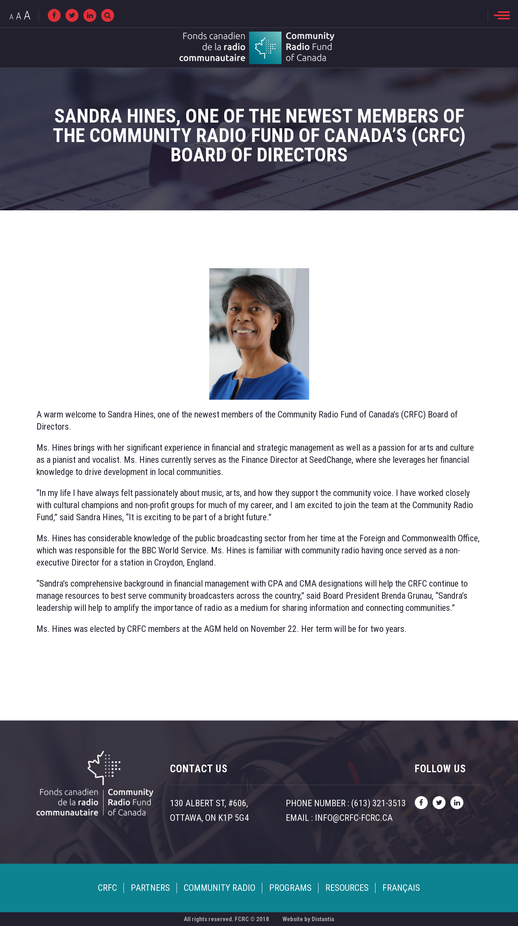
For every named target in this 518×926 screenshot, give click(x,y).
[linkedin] (89, 15)
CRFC (107, 888)
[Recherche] (107, 15)
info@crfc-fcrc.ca (354, 818)
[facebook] (54, 15)
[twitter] (72, 15)
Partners (150, 888)
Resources (347, 888)
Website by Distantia (308, 919)
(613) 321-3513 (378, 803)
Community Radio (219, 888)
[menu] (502, 15)
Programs (290, 888)
